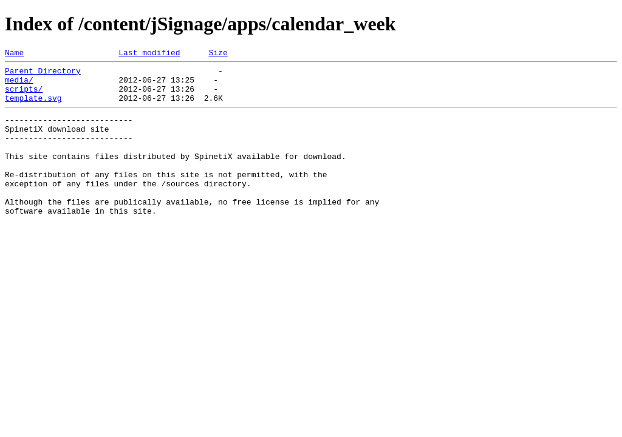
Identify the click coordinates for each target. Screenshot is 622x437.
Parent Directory (43, 74)
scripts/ (24, 95)
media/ (19, 85)
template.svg (33, 106)
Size (217, 54)
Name (14, 54)
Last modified (149, 54)
